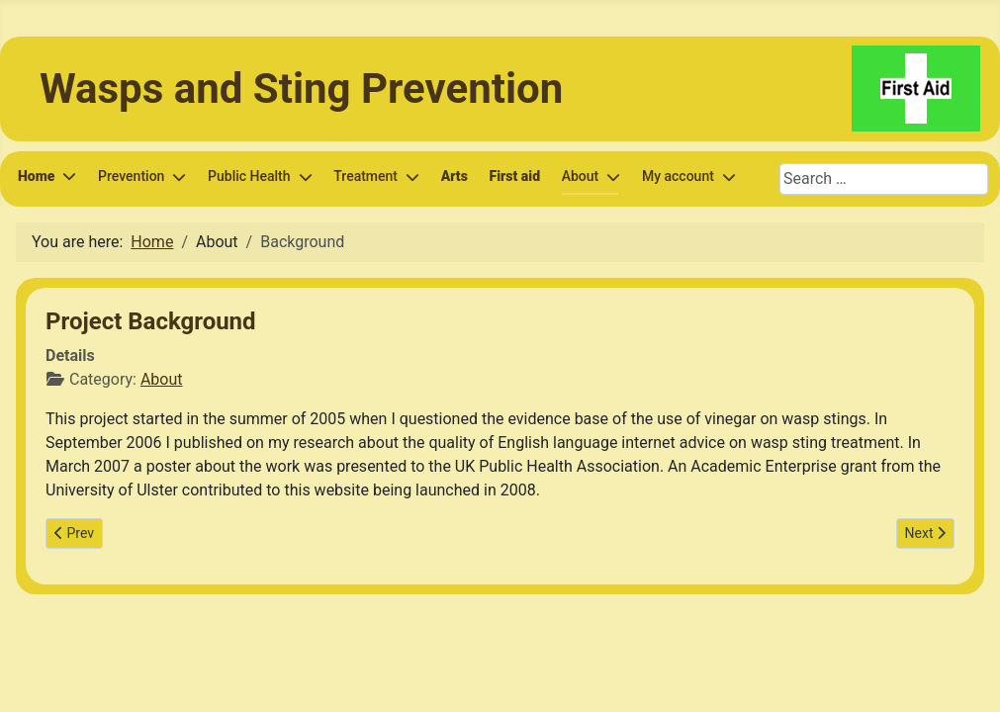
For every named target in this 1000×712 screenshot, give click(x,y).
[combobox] (883, 179)
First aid (515, 176)
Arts (454, 176)
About (161, 379)
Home (36, 176)
